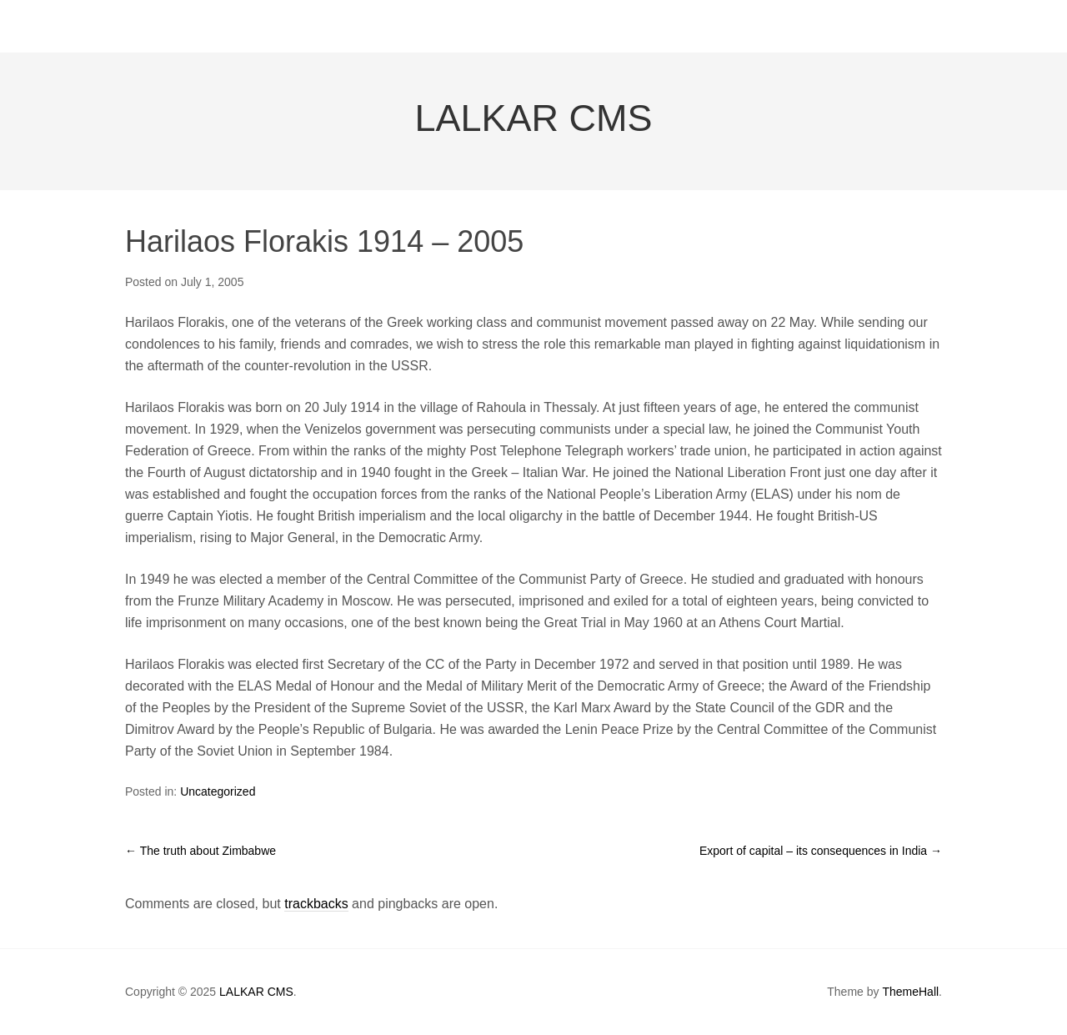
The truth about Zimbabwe (200, 850)
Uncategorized (217, 791)
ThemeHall (910, 991)
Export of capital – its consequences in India (820, 850)
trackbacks (316, 904)
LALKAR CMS (533, 118)
